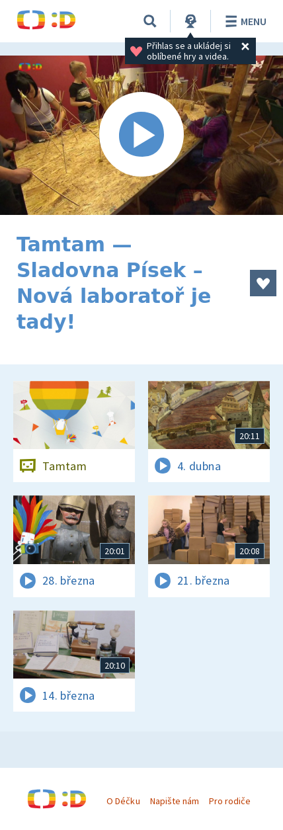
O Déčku (123, 801)
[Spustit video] (141, 135)
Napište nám (174, 801)
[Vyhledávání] (150, 21)
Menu (243, 21)
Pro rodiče (230, 801)
